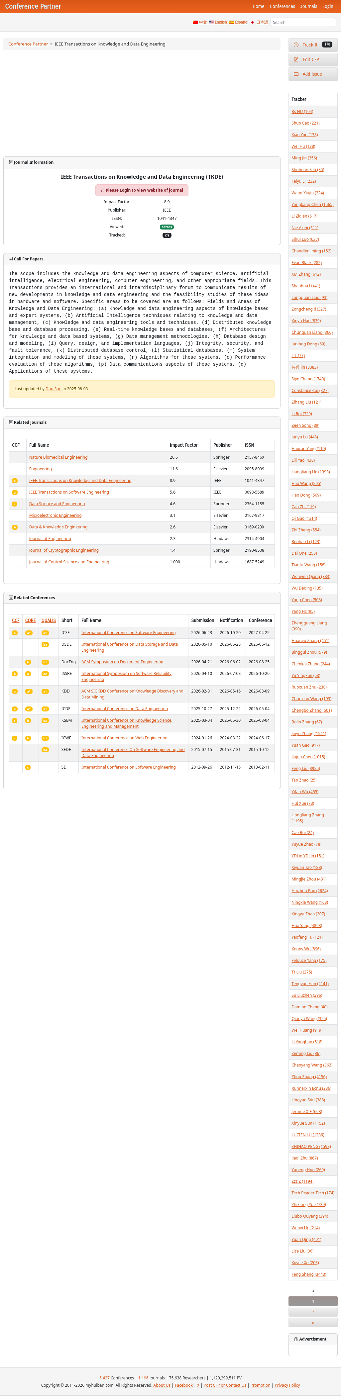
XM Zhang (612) (306, 274)
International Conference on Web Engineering (124, 738)
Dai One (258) (304, 553)
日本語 (262, 22)
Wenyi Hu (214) (305, 1228)
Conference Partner (28, 44)
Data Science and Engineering (57, 504)
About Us (162, 1385)
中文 (203, 22)
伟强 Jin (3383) (304, 367)
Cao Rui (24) (302, 832)
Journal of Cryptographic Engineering (64, 550)
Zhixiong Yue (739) (308, 1204)
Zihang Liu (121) (306, 402)
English (221, 22)
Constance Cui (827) (309, 390)
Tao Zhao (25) (303, 780)
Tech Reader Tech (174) (312, 1193)
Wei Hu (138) (303, 146)
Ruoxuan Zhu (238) (309, 687)
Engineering (40, 469)
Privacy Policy (287, 1385)
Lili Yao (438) (303, 460)
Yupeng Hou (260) (308, 1169)
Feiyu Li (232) (303, 181)
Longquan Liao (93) (309, 297)
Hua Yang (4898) (306, 925)
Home (259, 6)
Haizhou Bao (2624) (309, 890)
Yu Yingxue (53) (305, 675)
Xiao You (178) (304, 135)
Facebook (184, 1385)
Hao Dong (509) (306, 495)
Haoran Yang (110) (308, 448)
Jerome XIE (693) (306, 1111)
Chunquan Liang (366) (312, 332)
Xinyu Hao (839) (306, 321)
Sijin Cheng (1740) (308, 379)
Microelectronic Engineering (55, 515)
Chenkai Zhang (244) (310, 664)
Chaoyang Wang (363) (311, 1065)
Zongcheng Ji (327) (308, 309)
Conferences (282, 6)
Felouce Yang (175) (308, 960)
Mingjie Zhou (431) (308, 879)
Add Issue (308, 74)
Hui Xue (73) (302, 803)
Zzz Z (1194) (302, 1181)
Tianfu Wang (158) (308, 565)
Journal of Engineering (50, 538)
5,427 (104, 1378)
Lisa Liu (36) (302, 1251)
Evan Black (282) (306, 262)
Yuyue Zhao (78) (306, 844)
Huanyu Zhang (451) (310, 640)
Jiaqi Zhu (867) (304, 1158)
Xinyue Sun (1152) (308, 1123)
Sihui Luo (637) (305, 239)
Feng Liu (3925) (305, 768)
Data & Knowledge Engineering (58, 527)
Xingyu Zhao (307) (308, 914)
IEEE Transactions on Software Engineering (69, 492)
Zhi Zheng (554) (305, 530)
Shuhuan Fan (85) (307, 169)
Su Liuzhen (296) (306, 995)
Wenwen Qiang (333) (310, 576)
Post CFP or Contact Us (225, 1385)
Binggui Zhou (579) (309, 652)
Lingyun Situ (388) (308, 1100)
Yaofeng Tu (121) (306, 937)
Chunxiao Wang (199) (311, 698)
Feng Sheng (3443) (308, 1274)
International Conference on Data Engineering (124, 708)
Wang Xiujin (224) (307, 193)
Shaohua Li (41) (305, 286)
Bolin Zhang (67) (306, 722)
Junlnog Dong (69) (308, 344)
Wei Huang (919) (306, 1030)
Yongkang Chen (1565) (312, 204)
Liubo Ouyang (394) (309, 1216)
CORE (30, 620)
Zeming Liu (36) (305, 1053)
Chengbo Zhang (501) (311, 710)
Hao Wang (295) (306, 483)
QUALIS (49, 620)
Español (241, 22)
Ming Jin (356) (304, 158)
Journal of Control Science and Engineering (69, 562)
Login (328, 6)
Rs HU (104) (302, 111)
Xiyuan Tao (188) (306, 867)
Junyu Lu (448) (304, 437)
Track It (313, 45)
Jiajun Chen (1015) (308, 757)
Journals (308, 6)
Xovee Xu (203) (305, 1262)
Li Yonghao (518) (306, 1042)
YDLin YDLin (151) (307, 856)
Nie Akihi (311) (304, 228)
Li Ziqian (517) (304, 216)
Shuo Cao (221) (305, 123)
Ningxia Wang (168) (309, 902)
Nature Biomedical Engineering (58, 457)
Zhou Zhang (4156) (309, 1076)
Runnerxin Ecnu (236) (311, 1088)
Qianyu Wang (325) (309, 1018)
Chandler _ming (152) (311, 251)
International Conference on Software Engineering (128, 632)
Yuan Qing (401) (306, 1239)
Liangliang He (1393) (310, 472)
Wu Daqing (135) (306, 588)
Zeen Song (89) (305, 425)
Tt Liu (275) (301, 972)
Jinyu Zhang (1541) (308, 733)
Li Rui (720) (301, 414)
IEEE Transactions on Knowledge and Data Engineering (80, 480)
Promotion (261, 1385)
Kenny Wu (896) (306, 949)
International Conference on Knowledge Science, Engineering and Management (126, 723)
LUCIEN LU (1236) (307, 1135)
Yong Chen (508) (306, 600)
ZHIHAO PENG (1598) (311, 1146)
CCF (16, 620)
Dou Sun (53, 389)
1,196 (143, 1378)
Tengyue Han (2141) (310, 983)
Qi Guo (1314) (304, 518)
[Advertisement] (142, 103)
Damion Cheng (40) (309, 1007)
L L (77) (298, 355)
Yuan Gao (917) (305, 745)
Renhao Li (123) (305, 541)
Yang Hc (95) (303, 611)
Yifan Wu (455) (304, 791)
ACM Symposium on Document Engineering (122, 662)
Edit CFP (306, 59)
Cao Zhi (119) (303, 507)
